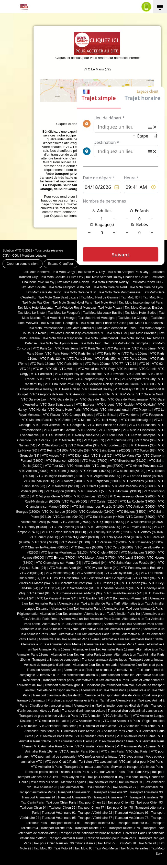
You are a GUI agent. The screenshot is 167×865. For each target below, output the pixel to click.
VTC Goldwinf (145, 404)
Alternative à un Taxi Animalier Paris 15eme (114, 644)
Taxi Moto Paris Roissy (73, 282)
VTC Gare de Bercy (64, 399)
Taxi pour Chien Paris (61, 802)
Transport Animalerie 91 (74, 792)
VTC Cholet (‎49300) (104, 552)
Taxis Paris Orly (138, 772)
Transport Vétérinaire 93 (132, 812)
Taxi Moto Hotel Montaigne (96, 318)
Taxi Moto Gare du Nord (110, 287)
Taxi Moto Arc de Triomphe (129, 343)
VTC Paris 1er (43, 348)
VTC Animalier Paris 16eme (94, 746)
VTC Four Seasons (142, 425)
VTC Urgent (105, 404)
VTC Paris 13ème (80, 358)
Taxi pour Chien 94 (33, 807)
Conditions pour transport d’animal (109, 685)
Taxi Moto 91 (147, 843)
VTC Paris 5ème (144, 348)
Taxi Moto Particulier (80, 328)
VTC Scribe (63, 420)
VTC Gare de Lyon (34, 399)
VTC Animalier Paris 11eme (114, 741)
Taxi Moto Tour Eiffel (94, 343)
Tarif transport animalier (117, 675)
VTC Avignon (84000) (61, 491)
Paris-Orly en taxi (73, 777)
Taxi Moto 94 (63, 848)
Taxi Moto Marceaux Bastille (102, 313)
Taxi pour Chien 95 (62, 807)
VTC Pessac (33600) (75, 542)
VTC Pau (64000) (74, 501)
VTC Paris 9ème (108, 353)
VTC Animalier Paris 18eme (136, 746)
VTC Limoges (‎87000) (107, 466)
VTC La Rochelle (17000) (137, 501)
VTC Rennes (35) (143, 445)
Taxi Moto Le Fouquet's (64, 313)
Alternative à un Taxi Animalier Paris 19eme (81, 654)
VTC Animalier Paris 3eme (97, 726)
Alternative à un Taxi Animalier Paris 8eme (110, 629)
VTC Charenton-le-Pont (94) (72, 583)
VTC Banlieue (136, 374)
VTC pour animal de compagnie (53, 756)
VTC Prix (43, 379)
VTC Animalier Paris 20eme (79, 751)
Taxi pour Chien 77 (91, 807)
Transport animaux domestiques (104, 659)
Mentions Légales (34, 255)
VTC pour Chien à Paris (108, 772)
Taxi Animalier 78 (151, 787)
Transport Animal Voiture (44, 670)
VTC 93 (25, 369)
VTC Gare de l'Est (93, 399)
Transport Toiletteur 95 (56, 828)
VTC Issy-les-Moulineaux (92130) (64, 552)
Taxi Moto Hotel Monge (59, 318)
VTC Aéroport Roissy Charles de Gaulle (111, 384)
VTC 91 (144, 364)
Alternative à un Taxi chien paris (95, 665)
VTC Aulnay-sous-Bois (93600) (133, 486)
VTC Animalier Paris (86, 721)
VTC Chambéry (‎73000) (146, 542)
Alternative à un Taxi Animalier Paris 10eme (89, 634)
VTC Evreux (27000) (61, 557)
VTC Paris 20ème (97, 364)
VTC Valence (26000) (75, 522)
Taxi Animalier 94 (72, 787)
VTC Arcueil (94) (39, 593)
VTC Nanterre (127, 369)
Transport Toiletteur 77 (90, 828)
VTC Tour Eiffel (112, 435)
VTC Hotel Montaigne (136, 420)
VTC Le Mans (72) (128, 455)
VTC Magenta (141, 409)
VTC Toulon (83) (144, 450)
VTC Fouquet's (152, 415)
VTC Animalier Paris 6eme (75, 731)
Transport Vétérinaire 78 (132, 818)
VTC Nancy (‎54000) (71, 481)
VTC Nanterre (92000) (63, 486)
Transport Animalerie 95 (74, 797)
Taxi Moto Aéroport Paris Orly (128, 272)
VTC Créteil (147, 369)
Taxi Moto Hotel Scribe (141, 313)
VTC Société (87, 430)
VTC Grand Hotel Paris (64, 409)
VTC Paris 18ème (42, 364)
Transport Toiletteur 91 (65, 823)
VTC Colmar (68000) (140, 517)
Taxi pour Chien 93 (149, 802)
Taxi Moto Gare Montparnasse (119, 292)
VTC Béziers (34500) (131, 511)
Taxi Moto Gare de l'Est (79, 292)
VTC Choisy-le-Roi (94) (122, 573)
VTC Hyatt (90, 409)
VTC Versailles (88, 369)
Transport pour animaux (146, 659)
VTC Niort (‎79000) (45, 542)
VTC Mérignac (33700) (104, 527)
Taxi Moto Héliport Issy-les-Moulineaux (76, 333)
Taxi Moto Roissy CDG (147, 282)
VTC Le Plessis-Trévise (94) (56, 598)
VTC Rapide (124, 404)
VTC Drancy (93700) (32, 527)
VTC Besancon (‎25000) (62, 460)
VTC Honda (37, 409)
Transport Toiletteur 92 (99, 823)
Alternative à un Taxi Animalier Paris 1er (112, 614)
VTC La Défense (53, 435)
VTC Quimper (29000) (108, 522)
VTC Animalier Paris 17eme (53, 746)
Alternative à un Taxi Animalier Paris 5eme (71, 624)
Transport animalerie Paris (36, 792)
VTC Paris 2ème (67, 348)
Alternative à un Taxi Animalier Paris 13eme (132, 639)
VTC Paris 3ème (92, 348)
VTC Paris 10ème (135, 353)
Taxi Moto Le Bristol (32, 313)
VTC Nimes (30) (78, 466)
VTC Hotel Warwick (47, 425)
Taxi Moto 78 (127, 843)
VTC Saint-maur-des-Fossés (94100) (98, 506)
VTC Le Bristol (106, 415)
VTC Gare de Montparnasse (128, 399)
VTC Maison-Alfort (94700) (97, 557)
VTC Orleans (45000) (95, 471)
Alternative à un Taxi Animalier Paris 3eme (90, 619)
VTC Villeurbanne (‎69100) (128, 460)
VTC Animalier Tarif (116, 716)
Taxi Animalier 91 (130, 782)
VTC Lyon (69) (94, 440)
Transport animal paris (58, 680)
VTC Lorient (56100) (43, 537)
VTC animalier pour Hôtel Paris (141, 761)
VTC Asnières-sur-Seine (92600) (132, 496)
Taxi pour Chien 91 (92, 802)
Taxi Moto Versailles (134, 848)
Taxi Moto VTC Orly (91, 272)
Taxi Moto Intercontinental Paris (141, 302)
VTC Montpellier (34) (84, 445)
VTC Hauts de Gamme (60, 430)
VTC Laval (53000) (131, 557)
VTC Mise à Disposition (139, 430)
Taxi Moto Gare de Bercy (43, 292)
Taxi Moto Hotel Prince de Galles (103, 323)
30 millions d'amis (82, 843)
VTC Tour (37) (55, 466)
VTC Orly (112, 379)
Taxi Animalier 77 (124, 787)
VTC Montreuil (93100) (125, 491)
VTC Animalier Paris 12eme (94, 736)
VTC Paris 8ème (82, 353)
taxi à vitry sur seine (45, 782)
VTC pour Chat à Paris (60, 761)
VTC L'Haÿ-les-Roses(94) (61, 578)
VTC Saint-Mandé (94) (79, 588)
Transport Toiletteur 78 (124, 828)
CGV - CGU (11, 255)
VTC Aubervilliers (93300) (145, 522)
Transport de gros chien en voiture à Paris (48, 716)
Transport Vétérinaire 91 (59, 812)
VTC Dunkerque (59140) (59, 511)
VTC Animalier (91, 716)
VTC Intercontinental (114, 409)
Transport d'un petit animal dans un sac (135, 710)
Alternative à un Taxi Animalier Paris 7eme (49, 629)
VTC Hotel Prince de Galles (106, 425)
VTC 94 (38, 369)
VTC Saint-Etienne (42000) (111, 450)
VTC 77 (117, 364)
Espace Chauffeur (60, 264)
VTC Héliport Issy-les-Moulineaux (78, 374)
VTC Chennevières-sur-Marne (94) (77, 593)
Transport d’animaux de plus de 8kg (57, 695)
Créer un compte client (22, 264)
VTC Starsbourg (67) (52, 445)
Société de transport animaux (57, 690)
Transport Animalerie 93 (146, 792)
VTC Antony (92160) (148, 532)
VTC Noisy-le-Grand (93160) (122, 537)
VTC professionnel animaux (97, 756)
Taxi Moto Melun (106, 848)
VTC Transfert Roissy (97, 389)
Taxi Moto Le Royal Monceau (75, 307)
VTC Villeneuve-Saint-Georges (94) (106, 578)
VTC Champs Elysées (77, 415)
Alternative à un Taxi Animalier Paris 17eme (103, 649)
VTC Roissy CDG (127, 389)
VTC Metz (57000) (94, 460)
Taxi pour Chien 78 (120, 807)
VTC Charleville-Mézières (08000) (44, 547)
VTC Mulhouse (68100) (129, 471)
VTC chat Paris (137, 751)
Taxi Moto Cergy (63, 272)
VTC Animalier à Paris (46, 767)
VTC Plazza (51, 415)
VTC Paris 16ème (135, 358)
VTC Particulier (41, 374)
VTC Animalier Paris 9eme (54, 736)
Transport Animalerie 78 (146, 797)
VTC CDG (148, 384)
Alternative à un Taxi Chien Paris (103, 690)
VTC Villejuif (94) (31, 573)
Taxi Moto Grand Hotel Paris (72, 302)
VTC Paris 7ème (57, 353)
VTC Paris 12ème (52, 358)
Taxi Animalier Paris (102, 782)
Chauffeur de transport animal (50, 705)
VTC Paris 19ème (69, 364)
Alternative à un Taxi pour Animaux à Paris (133, 608)
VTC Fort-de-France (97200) (143, 476)
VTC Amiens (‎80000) (34, 471)
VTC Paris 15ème (107, 358)
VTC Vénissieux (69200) (109, 542)
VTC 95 (51, 369)
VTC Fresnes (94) (106, 583)
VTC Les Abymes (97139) (68, 527)
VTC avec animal (131, 756)
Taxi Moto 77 (107, 843)
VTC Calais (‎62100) (103, 501)
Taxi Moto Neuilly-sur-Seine (58, 343)
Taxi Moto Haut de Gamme (99, 297)
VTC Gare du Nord (149, 394)
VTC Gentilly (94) (91, 598)
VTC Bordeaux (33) (114, 445)
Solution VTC (12, 250)
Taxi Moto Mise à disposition (62, 338)
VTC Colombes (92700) (90, 496)
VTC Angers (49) (53, 455)
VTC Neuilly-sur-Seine (83, 435)
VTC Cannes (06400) (68, 517)
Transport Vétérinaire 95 (59, 818)
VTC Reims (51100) (54, 450)
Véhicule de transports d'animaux (47, 665)
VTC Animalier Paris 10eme (136, 736)
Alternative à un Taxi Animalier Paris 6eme (133, 624)
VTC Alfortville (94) (90, 573)
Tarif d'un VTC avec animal (98, 761)
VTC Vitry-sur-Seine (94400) (52, 496)
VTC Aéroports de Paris (47, 394)
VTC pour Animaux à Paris (121, 721)
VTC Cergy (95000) (119, 547)
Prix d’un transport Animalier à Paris (73, 700)
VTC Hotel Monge (105, 420)
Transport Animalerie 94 (38, 797)
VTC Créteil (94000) (96, 486)
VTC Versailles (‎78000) (139, 481)
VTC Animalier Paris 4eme (136, 726)
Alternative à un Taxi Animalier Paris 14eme (50, 644)
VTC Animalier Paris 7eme (115, 731)
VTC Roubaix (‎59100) (39, 481)
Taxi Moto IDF (130, 297)
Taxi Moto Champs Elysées (144, 307)
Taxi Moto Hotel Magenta (35, 307)
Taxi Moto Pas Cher (36, 302)
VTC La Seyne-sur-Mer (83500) (64, 532)
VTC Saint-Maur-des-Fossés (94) (132, 563)
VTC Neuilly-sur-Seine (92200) (109, 532)
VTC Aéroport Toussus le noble (88, 394)
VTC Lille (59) (80, 450)
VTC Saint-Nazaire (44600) (105, 517)
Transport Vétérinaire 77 (95, 818)
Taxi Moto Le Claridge (133, 318)
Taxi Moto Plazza (110, 307)
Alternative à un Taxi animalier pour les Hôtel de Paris (111, 705)
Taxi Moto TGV (116, 333)
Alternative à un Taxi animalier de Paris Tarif (89, 603)
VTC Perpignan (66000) (103, 481)
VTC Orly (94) (50, 588)
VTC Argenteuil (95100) (103, 476)
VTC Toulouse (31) (120, 440)
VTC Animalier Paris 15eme (72, 741)
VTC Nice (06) (145, 440)
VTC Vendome (129, 415)
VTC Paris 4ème (118, 348)
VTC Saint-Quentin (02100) (80, 537)
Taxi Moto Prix (153, 297)
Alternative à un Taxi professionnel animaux (67, 675)
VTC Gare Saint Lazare (56, 404)
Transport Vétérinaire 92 (95, 812)
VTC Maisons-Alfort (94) (65, 568)
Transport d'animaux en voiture (83, 710)
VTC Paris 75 (43, 440)
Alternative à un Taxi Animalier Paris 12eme (69, 639)
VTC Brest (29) (101, 455)
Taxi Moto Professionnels (45, 328)
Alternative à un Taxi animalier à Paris (102, 680)
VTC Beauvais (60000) (87, 547)
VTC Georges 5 (74, 425)
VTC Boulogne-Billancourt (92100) (61, 476)
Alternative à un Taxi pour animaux (87, 670)
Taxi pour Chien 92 (121, 802)
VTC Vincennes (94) (60, 573)
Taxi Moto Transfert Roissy (109, 282)
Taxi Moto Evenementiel (101, 338)
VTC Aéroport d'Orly (89, 379)
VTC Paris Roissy (67, 389)
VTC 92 (157, 364)
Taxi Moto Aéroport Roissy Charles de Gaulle (117, 277)
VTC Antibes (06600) (141, 506)
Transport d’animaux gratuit (64, 685)
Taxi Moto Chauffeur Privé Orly (61, 277)
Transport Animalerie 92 (110, 792)
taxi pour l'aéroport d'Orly (105, 777)
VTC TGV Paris (123, 394)
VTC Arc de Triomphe (140, 435)
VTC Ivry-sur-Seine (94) (101, 568)
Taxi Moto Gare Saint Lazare (58, 297)
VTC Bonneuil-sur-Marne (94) (126, 598)
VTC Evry (108, 369)
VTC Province (114, 374)
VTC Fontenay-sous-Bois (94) (142, 568)
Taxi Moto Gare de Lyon (146, 287)
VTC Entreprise (109, 430)
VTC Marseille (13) (68, 440)
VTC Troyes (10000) (137, 527)
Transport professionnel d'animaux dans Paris (57, 772)
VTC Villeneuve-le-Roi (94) (116, 588)
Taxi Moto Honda (132, 338)
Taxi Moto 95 (84, 848)
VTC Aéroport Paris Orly (138, 379)
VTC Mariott (82, 420)
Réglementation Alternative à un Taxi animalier (49, 614)
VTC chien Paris (112, 751)
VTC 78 (131, 364)
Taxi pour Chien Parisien (51, 843)
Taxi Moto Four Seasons (146, 323)
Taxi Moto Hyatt (105, 302)
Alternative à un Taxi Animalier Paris (76, 608)
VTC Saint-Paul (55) (92, 491)
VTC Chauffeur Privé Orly (63, 384)
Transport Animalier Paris (65, 838)
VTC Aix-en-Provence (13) (144, 466)
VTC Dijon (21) (78, 455)
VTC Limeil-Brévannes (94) (123, 593)
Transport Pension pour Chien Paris (111, 838)
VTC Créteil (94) (95, 563)
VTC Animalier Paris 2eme (57, 726)
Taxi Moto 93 (43, 848)
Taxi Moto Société (33, 287)
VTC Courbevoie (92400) (96, 511)
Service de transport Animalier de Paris (112, 695)
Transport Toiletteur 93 (133, 823)
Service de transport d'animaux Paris (137, 767)
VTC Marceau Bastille (37, 420)
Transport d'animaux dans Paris (86, 767)
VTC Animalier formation (52, 721)
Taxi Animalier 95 (98, 787)
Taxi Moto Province (143, 333)
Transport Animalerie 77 (110, 797)
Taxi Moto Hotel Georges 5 (59, 323)
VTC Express (85, 404)
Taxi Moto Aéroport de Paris (116, 328)
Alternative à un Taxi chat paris (141, 665)
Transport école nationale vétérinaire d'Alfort (89, 833)
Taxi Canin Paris (32, 802)
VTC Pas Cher (62, 379)
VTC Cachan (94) (134, 583)
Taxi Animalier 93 (45, 787)
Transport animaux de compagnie (55, 659)
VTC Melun (67, 369)
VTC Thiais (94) (144, 578)
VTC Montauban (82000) (138, 552)
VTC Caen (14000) (64, 471)
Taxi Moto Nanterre (36, 272)
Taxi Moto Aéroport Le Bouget (69, 287)
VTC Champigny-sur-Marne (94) (58, 563)
